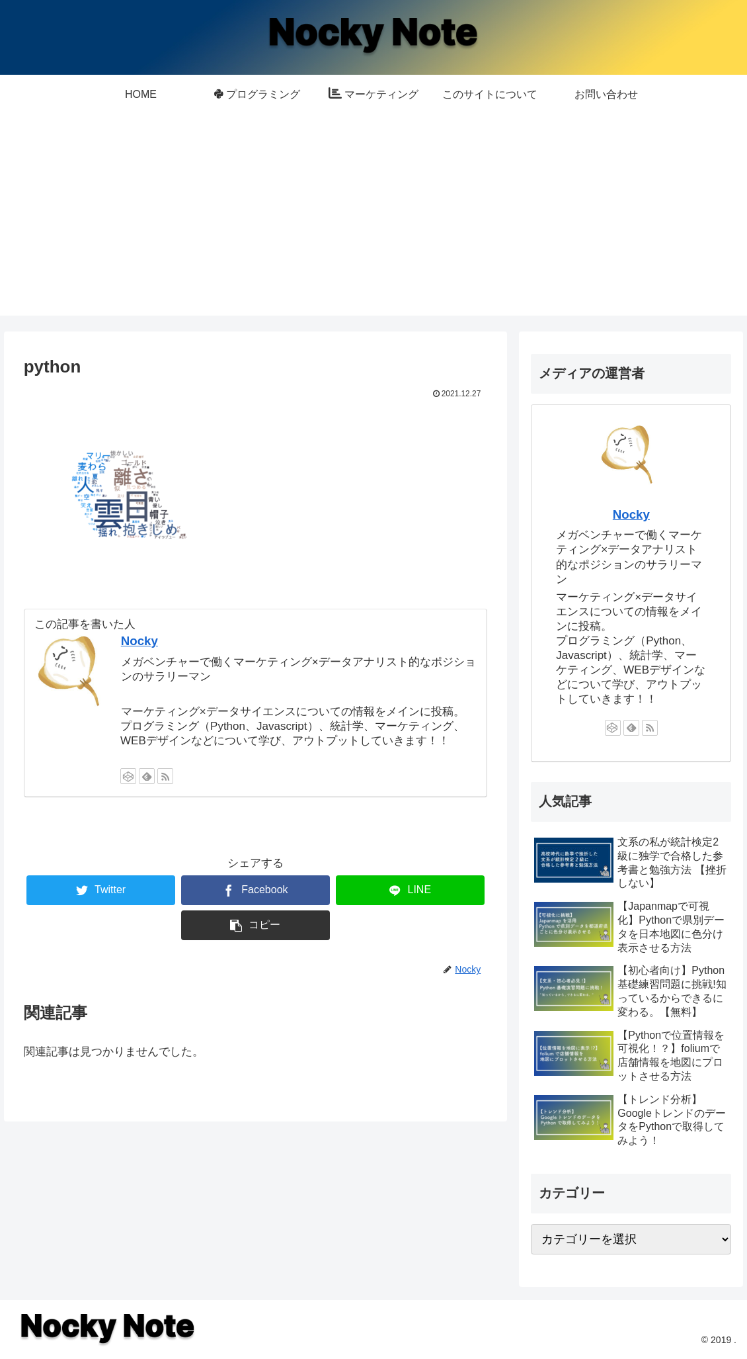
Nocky (139, 641)
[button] (255, 925)
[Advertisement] (373, 223)
